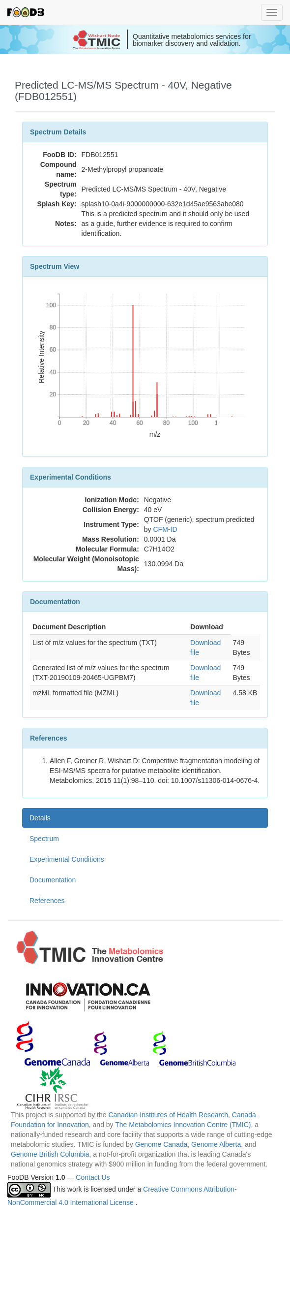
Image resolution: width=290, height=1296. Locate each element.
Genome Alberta (216, 1144)
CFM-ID (165, 529)
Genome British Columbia (50, 1154)
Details (40, 818)
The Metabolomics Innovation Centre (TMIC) (183, 1125)
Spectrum (44, 838)
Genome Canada (161, 1144)
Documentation (52, 880)
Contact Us (93, 1177)
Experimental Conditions (66, 859)
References (47, 901)
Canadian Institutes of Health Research (168, 1115)
